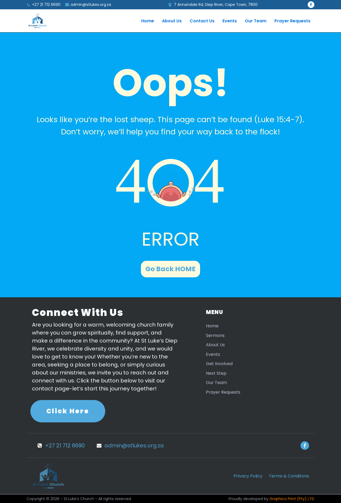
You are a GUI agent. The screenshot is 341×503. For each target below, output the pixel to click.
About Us (172, 21)
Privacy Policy (248, 476)
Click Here (67, 411)
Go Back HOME (170, 269)
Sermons (215, 335)
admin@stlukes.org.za (91, 4)
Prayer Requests (292, 21)
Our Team (255, 21)
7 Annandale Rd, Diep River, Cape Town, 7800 (216, 4)
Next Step (216, 373)
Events (229, 21)
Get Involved (219, 364)
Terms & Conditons (289, 476)
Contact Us (202, 21)
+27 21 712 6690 (46, 4)
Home (147, 21)
